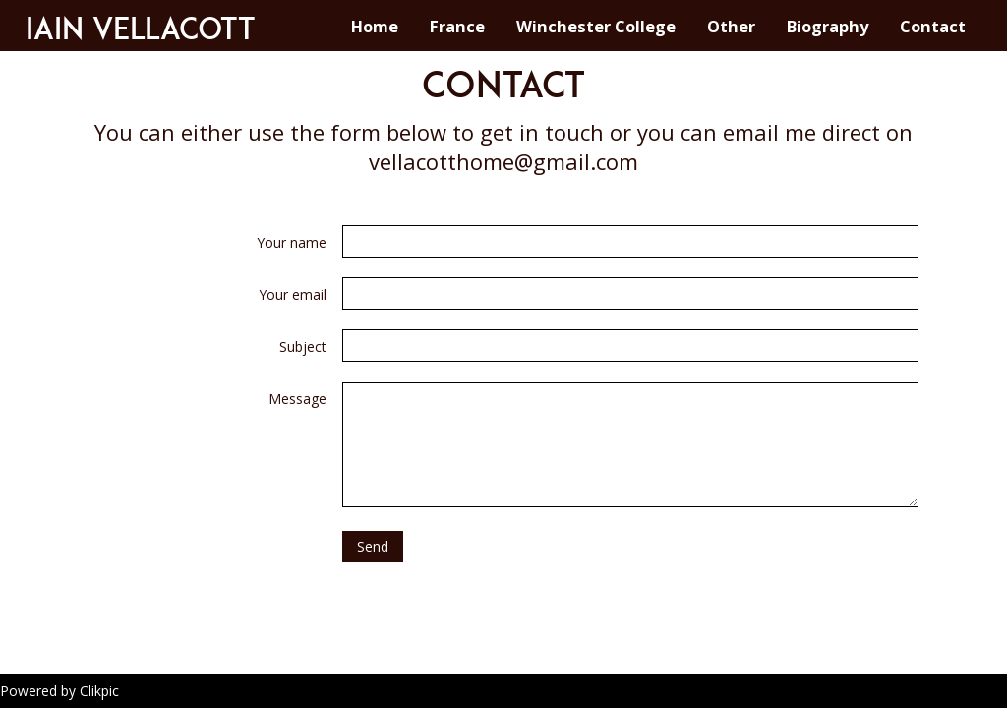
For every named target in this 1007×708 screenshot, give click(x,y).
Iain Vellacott (141, 28)
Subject (302, 346)
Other (731, 26)
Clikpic (99, 690)
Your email (293, 294)
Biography (827, 26)
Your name (292, 242)
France (457, 26)
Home (374, 26)
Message (297, 398)
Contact (933, 26)
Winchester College (596, 26)
